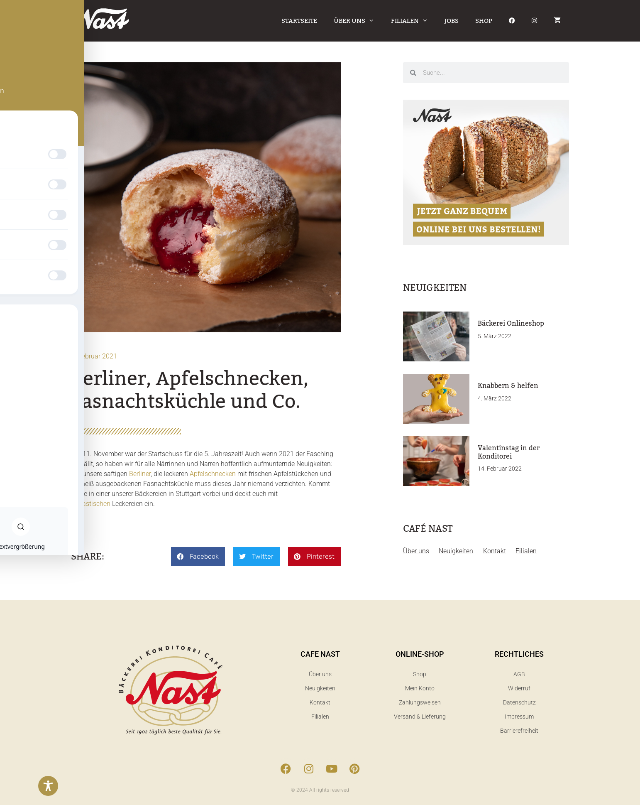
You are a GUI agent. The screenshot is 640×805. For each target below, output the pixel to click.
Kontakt (495, 551)
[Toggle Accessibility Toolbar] (48, 786)
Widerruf (519, 688)
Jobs (452, 21)
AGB (519, 674)
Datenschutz (519, 702)
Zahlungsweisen (420, 702)
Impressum (519, 716)
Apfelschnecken (213, 474)
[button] (198, 556)
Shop (483, 21)
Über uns (358, 20)
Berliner (140, 474)
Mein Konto (420, 688)
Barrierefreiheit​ (519, 730)
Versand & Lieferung (420, 716)
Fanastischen (90, 504)
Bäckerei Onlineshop (511, 323)
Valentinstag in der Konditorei (509, 452)
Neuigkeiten (457, 551)
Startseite (299, 21)
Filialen (413, 20)
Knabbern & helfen (508, 386)
